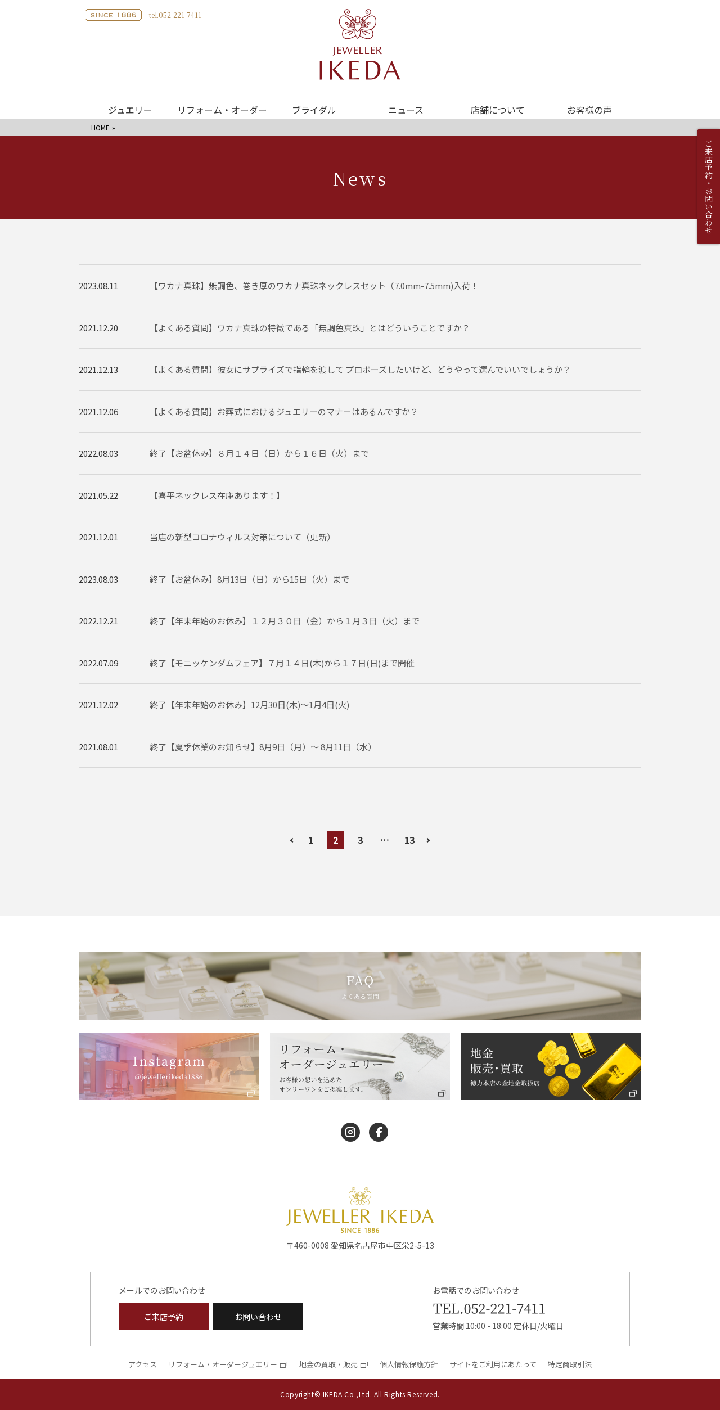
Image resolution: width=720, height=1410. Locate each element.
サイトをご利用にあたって (493, 1364)
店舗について (498, 109)
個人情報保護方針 (409, 1364)
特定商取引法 (570, 1364)
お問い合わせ (258, 1316)
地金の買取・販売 (328, 1364)
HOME (100, 127)
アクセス (142, 1364)
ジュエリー (130, 109)
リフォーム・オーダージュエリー (222, 1364)
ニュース (406, 109)
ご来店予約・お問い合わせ (708, 186)
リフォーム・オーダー (222, 109)
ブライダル (314, 109)
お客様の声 (589, 109)
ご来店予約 (163, 1316)
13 (409, 839)
